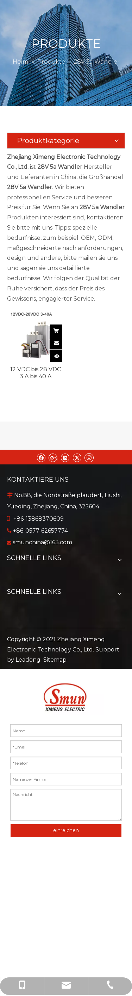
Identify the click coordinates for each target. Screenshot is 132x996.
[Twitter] (77, 457)
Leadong (27, 659)
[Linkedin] (65, 457)
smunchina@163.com (42, 542)
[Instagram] (89, 457)
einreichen (66, 830)
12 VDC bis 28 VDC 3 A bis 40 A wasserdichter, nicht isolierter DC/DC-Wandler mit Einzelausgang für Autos (36, 373)
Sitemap (55, 659)
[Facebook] (41, 457)
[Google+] (53, 457)
